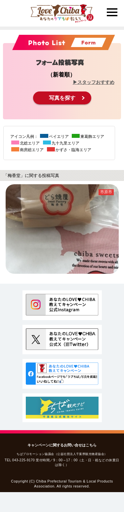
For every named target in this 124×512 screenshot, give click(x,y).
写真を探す (62, 98)
